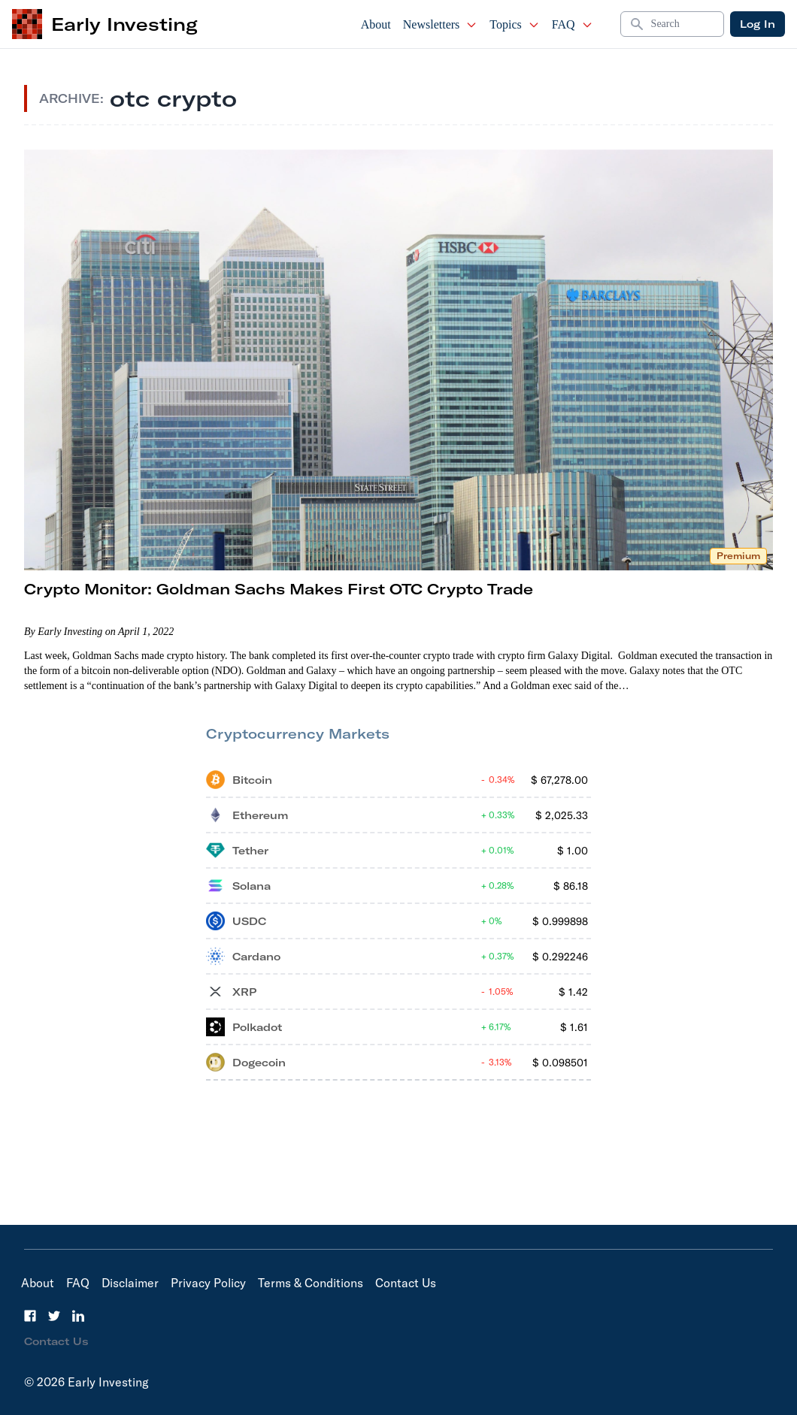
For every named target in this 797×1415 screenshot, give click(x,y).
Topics (514, 24)
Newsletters (440, 24)
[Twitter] (54, 1316)
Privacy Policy (208, 1282)
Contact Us (405, 1282)
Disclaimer (130, 1282)
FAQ (572, 24)
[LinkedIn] (78, 1316)
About (376, 24)
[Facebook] (30, 1316)
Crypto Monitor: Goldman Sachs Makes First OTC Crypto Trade (278, 588)
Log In (757, 24)
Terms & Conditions (310, 1282)
